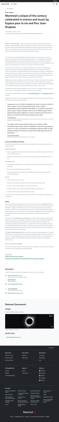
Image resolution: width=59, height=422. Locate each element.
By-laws (24, 370)
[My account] (56, 4)
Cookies (11, 416)
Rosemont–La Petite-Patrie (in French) (35, 401)
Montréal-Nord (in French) (22, 405)
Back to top (51, 347)
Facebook (42, 370)
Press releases (10, 8)
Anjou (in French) (8, 394)
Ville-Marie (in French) (48, 397)
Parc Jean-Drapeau (34, 93)
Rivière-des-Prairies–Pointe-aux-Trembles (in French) (36, 397)
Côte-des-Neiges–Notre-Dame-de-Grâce (10, 397)
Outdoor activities (10, 256)
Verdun (44, 394)
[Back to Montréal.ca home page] (5, 4)
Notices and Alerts (9, 360)
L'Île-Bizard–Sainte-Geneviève (9, 401)
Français (55, 1)
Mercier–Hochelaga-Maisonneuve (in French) (23, 401)
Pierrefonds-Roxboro (35, 393)
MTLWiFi (7, 373)
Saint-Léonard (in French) (47, 391)
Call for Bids (41, 355)
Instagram (42, 373)
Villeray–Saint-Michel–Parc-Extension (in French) (48, 401)
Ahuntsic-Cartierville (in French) (10, 391)
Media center (25, 357)
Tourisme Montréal (9, 375)
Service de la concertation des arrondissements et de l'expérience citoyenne (24, 258)
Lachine (7, 404)
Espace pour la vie (47, 93)
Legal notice (27, 416)
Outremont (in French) (35, 390)
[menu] (14, 4)
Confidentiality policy (19, 416)
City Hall (7, 370)
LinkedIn (42, 375)
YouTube (42, 380)
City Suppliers (42, 357)
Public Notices (25, 373)
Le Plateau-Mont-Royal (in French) (23, 394)
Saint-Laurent (34, 404)
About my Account (9, 355)
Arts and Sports (19, 256)
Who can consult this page (37, 416)
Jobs (40, 360)
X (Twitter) (42, 378)
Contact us (24, 355)
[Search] (53, 4)
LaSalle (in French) (22, 390)
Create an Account (9, 357)
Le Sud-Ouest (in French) (21, 397)
